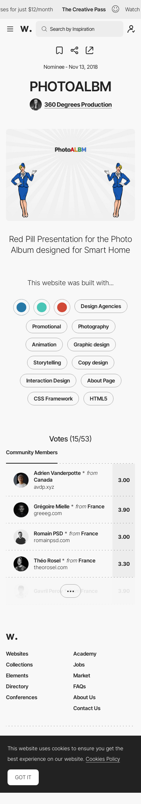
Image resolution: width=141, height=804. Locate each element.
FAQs (79, 686)
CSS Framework (53, 398)
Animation (44, 344)
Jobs (79, 664)
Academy (85, 653)
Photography (93, 326)
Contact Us (86, 708)
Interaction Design (48, 380)
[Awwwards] (26, 29)
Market (81, 675)
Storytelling (47, 362)
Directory (17, 686)
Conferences (21, 697)
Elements (17, 675)
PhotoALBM (70, 86)
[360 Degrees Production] (71, 104)
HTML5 (98, 398)
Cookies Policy (103, 759)
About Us (84, 697)
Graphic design (91, 344)
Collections (19, 664)
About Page (101, 380)
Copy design (93, 362)
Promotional (46, 326)
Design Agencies (101, 306)
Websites (17, 653)
